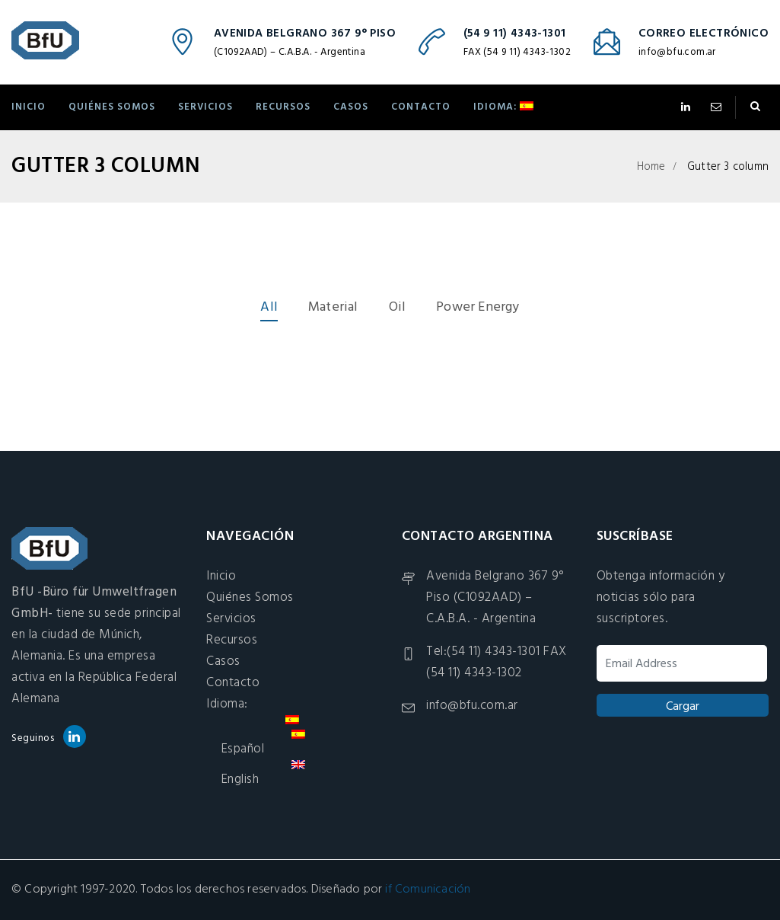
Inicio (28, 107)
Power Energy (477, 307)
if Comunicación (427, 889)
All (269, 307)
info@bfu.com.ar (677, 52)
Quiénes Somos (111, 107)
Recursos (283, 107)
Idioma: (503, 107)
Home (651, 167)
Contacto (420, 107)
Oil (397, 307)
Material (333, 307)
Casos (350, 107)
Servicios (205, 107)
